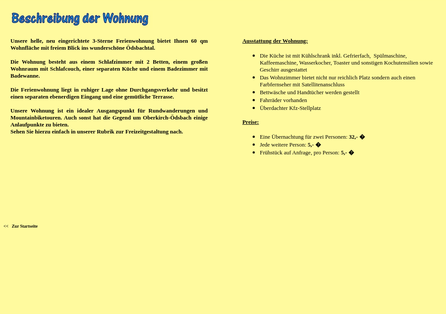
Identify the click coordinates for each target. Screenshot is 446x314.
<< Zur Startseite (20, 226)
